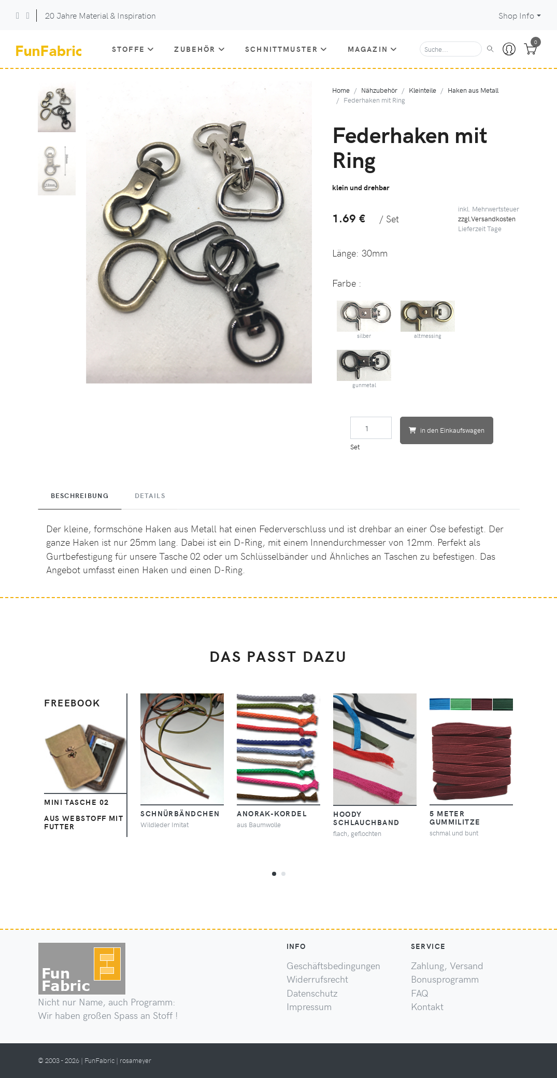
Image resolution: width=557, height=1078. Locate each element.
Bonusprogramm (445, 979)
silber (364, 320)
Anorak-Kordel (272, 813)
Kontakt (427, 1006)
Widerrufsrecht (317, 979)
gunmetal (364, 369)
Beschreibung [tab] (80, 495)
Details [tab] (150, 495)
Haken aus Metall (473, 90)
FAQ (420, 993)
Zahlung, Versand (447, 965)
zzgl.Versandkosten (487, 218)
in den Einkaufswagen (446, 429)
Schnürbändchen (180, 813)
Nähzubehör (379, 90)
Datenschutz (312, 993)
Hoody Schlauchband (366, 818)
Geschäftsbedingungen (333, 965)
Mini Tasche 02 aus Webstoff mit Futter (83, 814)
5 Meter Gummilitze (455, 817)
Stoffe (133, 49)
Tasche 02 (180, 556)
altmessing (428, 320)
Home (341, 90)
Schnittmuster (286, 49)
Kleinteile (422, 90)
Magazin (372, 49)
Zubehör (199, 49)
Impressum (309, 1006)
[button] (274, 872)
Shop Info (516, 15)
